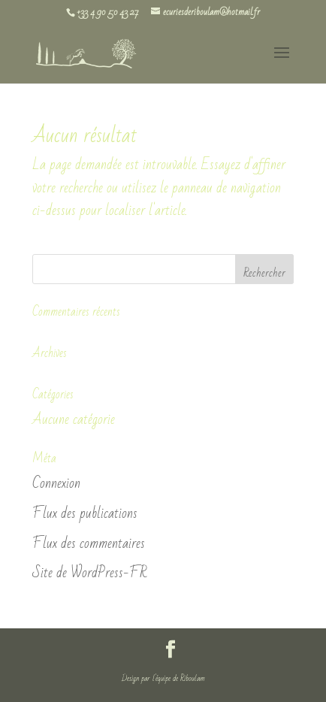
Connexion (56, 483)
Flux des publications (84, 513)
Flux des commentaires (88, 543)
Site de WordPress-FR (89, 572)
